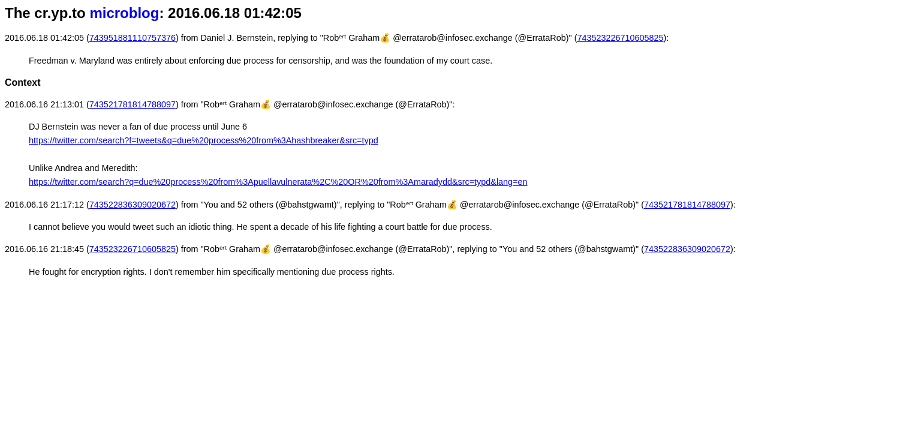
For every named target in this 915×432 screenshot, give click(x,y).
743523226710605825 (620, 38)
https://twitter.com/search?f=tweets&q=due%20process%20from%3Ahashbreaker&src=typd (203, 140)
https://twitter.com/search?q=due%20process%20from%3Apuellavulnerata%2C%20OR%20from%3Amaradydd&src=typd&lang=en (278, 182)
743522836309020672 (132, 204)
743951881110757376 (132, 38)
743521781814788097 (132, 104)
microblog (124, 13)
